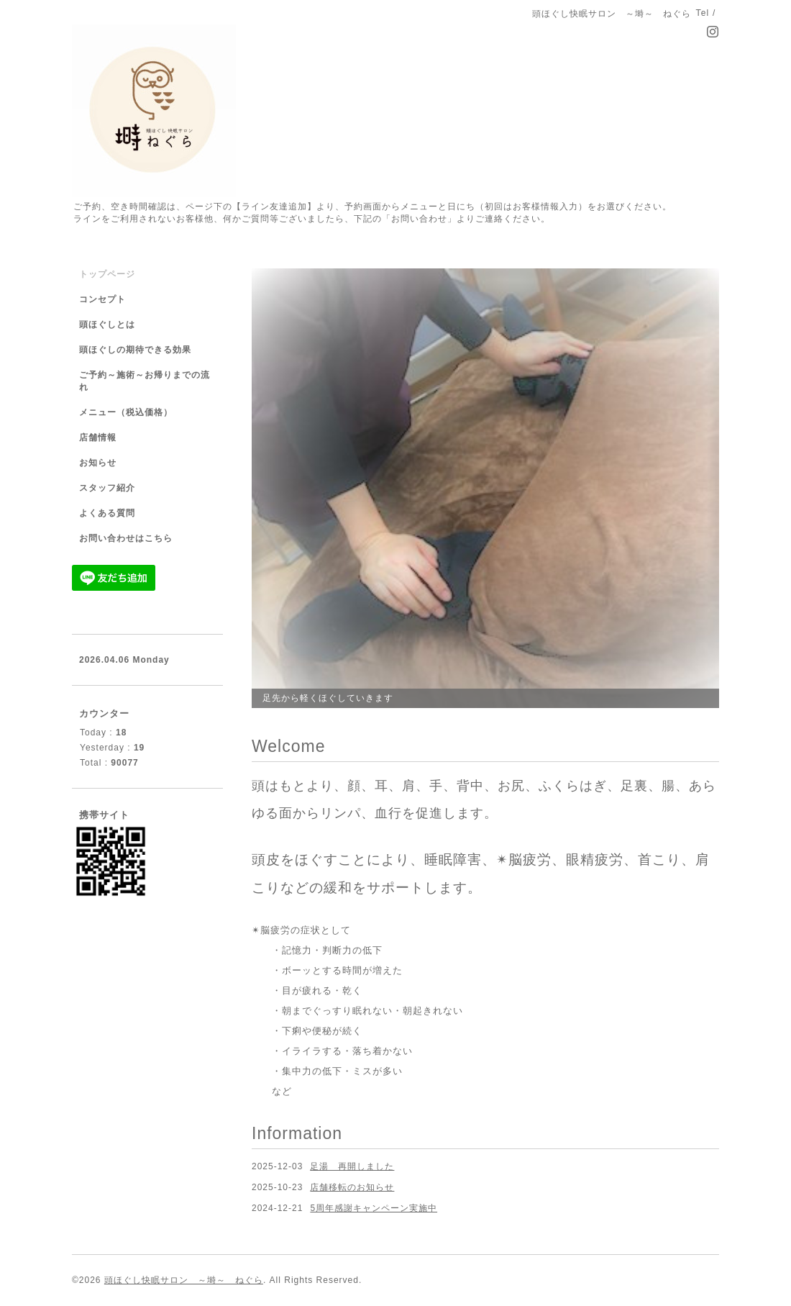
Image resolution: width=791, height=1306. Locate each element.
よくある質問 (107, 513)
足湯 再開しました (352, 1166)
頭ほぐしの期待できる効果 (135, 350)
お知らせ (97, 463)
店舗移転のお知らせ (352, 1187)
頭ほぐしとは (107, 324)
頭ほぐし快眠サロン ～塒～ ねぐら (183, 1280)
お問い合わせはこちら (126, 538)
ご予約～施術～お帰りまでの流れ (144, 381)
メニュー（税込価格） (126, 412)
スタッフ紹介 (107, 488)
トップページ (107, 274)
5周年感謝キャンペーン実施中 (373, 1208)
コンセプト (102, 299)
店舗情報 (97, 437)
